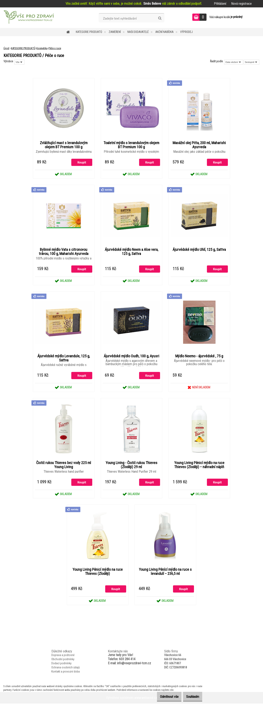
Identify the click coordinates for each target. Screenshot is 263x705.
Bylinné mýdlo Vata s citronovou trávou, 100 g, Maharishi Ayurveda (63, 252)
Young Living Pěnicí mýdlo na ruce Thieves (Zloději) (98, 573)
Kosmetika (41, 48)
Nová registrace (241, 4)
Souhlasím (190, 697)
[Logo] (28, 17)
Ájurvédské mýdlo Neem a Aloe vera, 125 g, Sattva (131, 252)
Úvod (6, 48)
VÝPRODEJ (186, 32)
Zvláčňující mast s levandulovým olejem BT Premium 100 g (64, 145)
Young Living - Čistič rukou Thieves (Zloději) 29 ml (131, 466)
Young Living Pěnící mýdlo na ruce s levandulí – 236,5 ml (165, 573)
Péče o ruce (54, 48)
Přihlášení (220, 4)
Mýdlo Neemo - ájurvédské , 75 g (199, 357)
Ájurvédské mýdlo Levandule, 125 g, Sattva (63, 359)
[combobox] (233, 62)
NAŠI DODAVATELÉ (138, 32)
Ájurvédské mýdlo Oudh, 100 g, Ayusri (131, 357)
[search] (159, 18)
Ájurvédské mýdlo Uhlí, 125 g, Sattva (199, 250)
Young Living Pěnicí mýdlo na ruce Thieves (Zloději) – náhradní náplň (199, 466)
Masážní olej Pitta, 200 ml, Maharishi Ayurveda (199, 145)
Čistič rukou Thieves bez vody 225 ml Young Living (63, 466)
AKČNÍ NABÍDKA (164, 32)
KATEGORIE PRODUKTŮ (89, 32)
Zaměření (115, 32)
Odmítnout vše (163, 697)
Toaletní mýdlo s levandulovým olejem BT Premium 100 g (131, 145)
